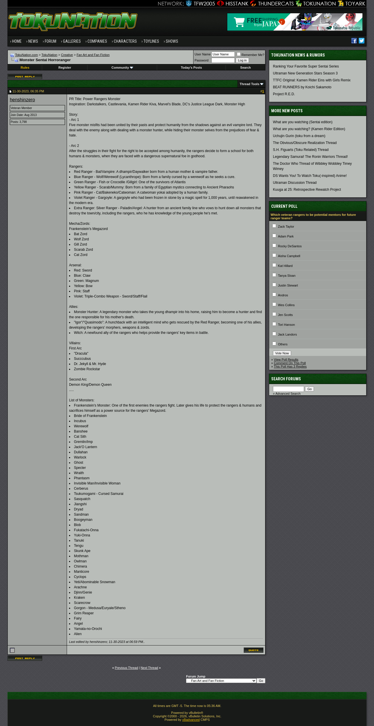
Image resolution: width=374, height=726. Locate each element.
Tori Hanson (286, 324)
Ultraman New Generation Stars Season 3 (305, 73)
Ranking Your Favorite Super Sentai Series (306, 66)
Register (64, 67)
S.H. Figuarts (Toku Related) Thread (301, 150)
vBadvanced (191, 719)
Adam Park (285, 236)
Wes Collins (286, 305)
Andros (283, 295)
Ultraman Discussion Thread (295, 183)
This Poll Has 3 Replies (290, 366)
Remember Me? (250, 55)
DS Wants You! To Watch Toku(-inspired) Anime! (310, 176)
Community (122, 67)
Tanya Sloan (286, 275)
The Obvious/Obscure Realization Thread (305, 143)
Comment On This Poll (290, 363)
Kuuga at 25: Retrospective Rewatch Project (307, 190)
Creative (67, 55)
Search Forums (286, 379)
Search (245, 67)
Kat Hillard (285, 265)
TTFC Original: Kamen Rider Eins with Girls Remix (312, 80)
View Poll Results (286, 359)
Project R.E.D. (284, 94)
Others (282, 344)
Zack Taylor (286, 226)
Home (17, 41)
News (33, 41)
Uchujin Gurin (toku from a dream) (299, 136)
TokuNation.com (26, 55)
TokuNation (49, 55)
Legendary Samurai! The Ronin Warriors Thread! (310, 157)
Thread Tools (249, 84)
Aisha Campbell (289, 256)
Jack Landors (287, 334)
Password (202, 60)
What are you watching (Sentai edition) (302, 122)
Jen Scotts (285, 315)
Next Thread (149, 667)
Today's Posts (191, 67)
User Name (203, 54)
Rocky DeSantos (290, 246)
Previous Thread (126, 667)
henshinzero (22, 99)
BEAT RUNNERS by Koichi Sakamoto (302, 87)
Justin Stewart (288, 285)
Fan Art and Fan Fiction (93, 55)
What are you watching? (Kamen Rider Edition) (309, 129)
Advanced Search (288, 393)
